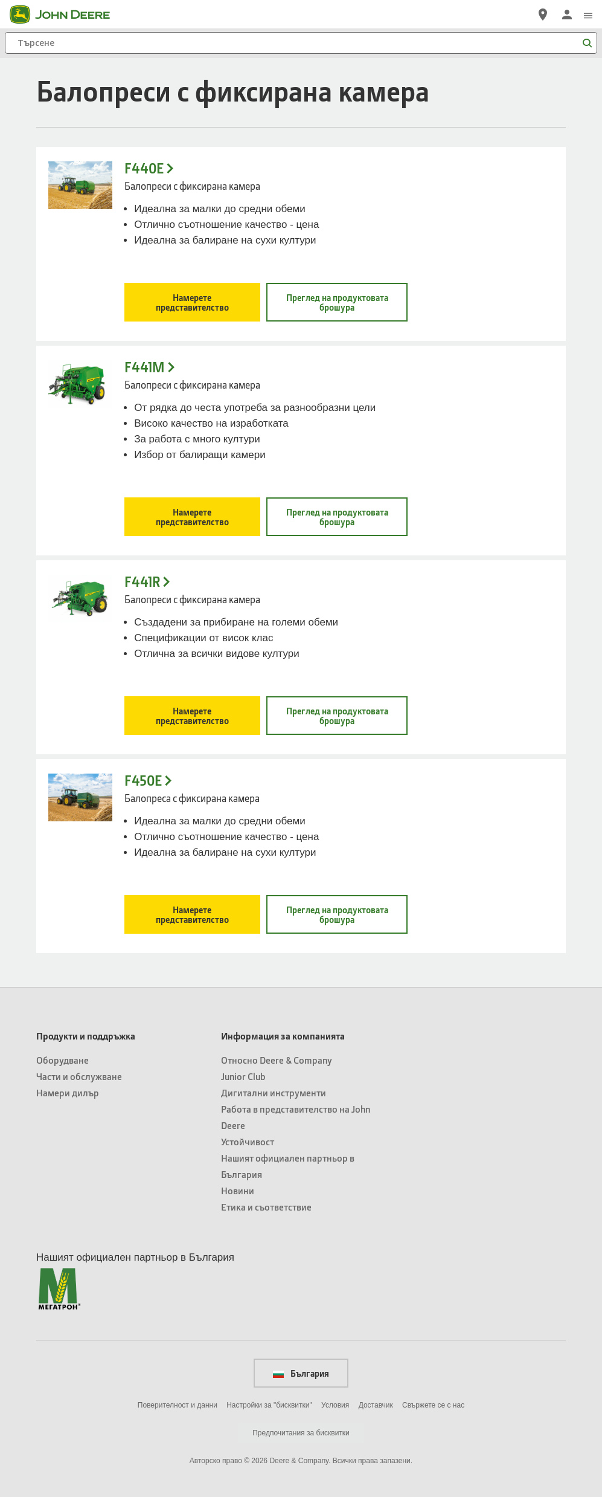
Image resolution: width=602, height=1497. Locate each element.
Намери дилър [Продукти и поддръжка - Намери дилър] (67, 1092)
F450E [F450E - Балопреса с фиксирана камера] (143, 780)
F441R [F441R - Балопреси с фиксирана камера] (142, 581)
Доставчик (376, 1405)
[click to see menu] (588, 14)
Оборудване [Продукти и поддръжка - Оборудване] (62, 1059)
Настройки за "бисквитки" (269, 1405)
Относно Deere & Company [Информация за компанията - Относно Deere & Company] (276, 1059)
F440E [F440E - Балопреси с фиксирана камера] (144, 168)
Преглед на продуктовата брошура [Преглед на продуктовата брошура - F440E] (337, 302)
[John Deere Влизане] (567, 14)
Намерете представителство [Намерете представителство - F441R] (192, 715)
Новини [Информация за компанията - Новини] (237, 1190)
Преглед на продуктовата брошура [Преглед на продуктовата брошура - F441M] (337, 517)
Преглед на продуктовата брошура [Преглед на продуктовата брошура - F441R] (337, 715)
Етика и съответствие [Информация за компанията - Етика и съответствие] (266, 1206)
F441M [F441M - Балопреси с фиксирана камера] (144, 367)
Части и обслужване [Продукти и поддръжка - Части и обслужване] (79, 1076)
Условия (335, 1405)
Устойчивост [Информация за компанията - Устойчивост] (247, 1141)
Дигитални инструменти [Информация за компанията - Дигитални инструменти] (273, 1092)
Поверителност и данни (177, 1405)
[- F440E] (80, 185)
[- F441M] (80, 384)
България (301, 1373)
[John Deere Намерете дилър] (543, 14)
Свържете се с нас (433, 1405)
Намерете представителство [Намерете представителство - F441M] (192, 517)
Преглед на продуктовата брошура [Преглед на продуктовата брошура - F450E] (337, 914)
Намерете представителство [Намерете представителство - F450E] (192, 914)
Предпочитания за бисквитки (301, 1433)
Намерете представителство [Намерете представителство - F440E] (192, 302)
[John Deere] (67, 14)
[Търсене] (301, 43)
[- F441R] (80, 598)
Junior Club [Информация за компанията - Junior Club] (243, 1076)
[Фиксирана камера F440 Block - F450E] (80, 797)
